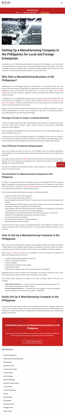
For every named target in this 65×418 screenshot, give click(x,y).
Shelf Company (8, 376)
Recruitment (7, 400)
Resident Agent (8, 372)
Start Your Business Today (32, 341)
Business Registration (10, 355)
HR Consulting (8, 397)
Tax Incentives (8, 386)
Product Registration (10, 390)
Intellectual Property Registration (13, 359)
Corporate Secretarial (10, 369)
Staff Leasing (8, 411)
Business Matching (9, 379)
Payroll (6, 393)
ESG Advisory (8, 362)
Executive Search (9, 404)
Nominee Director (9, 365)
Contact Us (61, 164)
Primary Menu (61, 2)
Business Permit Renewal (11, 383)
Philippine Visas (8, 407)
